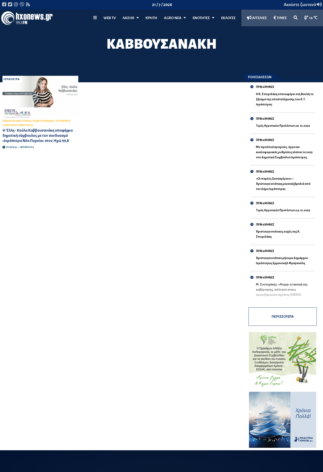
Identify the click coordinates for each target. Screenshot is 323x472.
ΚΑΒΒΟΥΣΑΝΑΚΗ (43, 121)
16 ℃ (310, 18)
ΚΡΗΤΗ (151, 18)
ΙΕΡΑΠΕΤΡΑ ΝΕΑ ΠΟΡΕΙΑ (16, 121)
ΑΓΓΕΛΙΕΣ (257, 18)
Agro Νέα (175, 18)
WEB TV (109, 18)
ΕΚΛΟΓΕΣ (228, 18)
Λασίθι (130, 18)
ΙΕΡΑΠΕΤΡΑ (12, 79)
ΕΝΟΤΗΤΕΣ (203, 18)
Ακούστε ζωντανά (303, 4)
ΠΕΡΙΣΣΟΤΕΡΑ (283, 316)
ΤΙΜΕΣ (280, 18)
